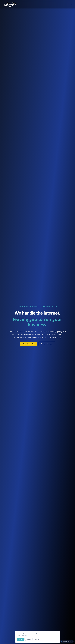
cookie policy (23, 636)
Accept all (20, 639)
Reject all (29, 639)
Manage (37, 639)
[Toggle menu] (71, 4)
